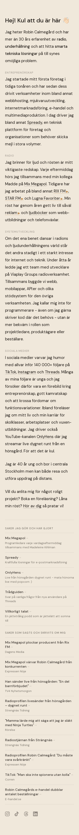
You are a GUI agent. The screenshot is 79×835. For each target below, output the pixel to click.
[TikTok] (16, 813)
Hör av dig (32, 506)
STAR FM (13, 198)
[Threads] (26, 813)
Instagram (27, 372)
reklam (11, 212)
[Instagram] (7, 813)
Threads (52, 372)
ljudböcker (38, 212)
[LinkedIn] (35, 813)
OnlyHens (45, 436)
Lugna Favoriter (46, 198)
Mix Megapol (35, 184)
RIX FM (60, 191)
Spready (34, 122)
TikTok (10, 372)
